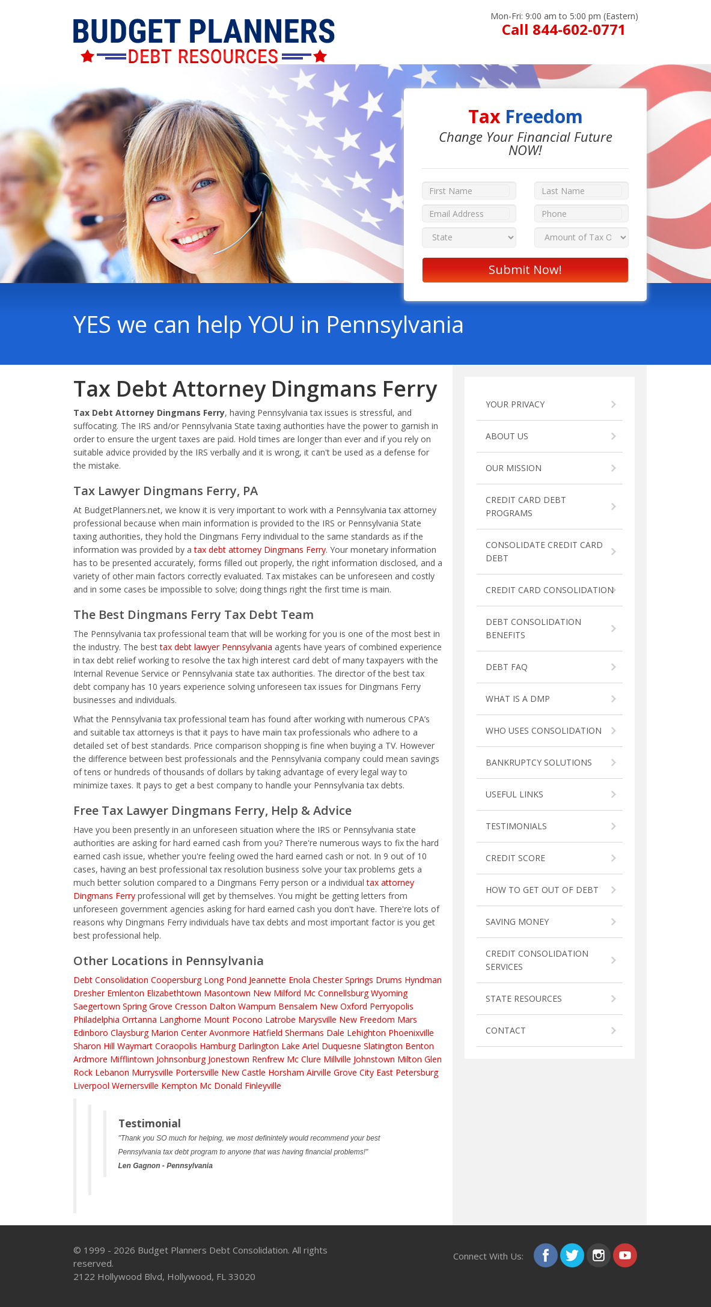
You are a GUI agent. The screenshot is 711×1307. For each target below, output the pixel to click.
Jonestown (228, 1059)
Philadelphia (96, 1019)
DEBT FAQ (507, 666)
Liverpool (91, 1085)
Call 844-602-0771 (564, 29)
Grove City (354, 1072)
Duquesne (341, 1046)
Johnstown (374, 1059)
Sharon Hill (94, 1046)
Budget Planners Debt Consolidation (213, 1250)
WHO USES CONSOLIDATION (544, 730)
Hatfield (267, 1032)
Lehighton (366, 1032)
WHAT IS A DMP (518, 698)
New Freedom (367, 1019)
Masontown (227, 993)
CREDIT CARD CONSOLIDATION (550, 590)
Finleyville (263, 1085)
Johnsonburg (181, 1059)
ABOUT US (507, 436)
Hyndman (423, 980)
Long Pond (225, 980)
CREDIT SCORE (515, 858)
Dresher (89, 993)
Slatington (383, 1046)
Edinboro (90, 1032)
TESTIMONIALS (516, 826)
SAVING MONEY (517, 921)
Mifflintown (132, 1059)
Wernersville (135, 1085)
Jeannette (267, 980)
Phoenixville (411, 1032)
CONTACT (506, 1030)
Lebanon (112, 1072)
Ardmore (90, 1059)
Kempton (179, 1085)
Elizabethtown (174, 993)
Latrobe (280, 1019)
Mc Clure (304, 1059)
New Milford (277, 993)
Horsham (286, 1072)
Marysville (317, 1019)
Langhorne (180, 1019)
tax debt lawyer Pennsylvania (216, 647)
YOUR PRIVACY (515, 404)
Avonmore (229, 1032)
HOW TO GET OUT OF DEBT (542, 889)
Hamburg (218, 1046)
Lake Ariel (300, 1046)
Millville (337, 1059)
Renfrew (268, 1059)
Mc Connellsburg (336, 993)
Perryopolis (391, 1006)
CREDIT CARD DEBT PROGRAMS (526, 506)
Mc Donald (221, 1085)
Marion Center (179, 1032)
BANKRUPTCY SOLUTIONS (539, 762)
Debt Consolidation (110, 980)
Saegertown (96, 1006)
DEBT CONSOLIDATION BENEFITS (533, 628)
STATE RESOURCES (524, 998)
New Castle (243, 1072)
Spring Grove (147, 1006)
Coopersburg (176, 980)
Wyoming (389, 993)
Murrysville (152, 1072)
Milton (409, 1059)
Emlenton (125, 993)
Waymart (135, 1046)
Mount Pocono (233, 1019)
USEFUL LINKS (514, 794)
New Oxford (343, 1006)
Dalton (222, 1006)
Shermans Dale (314, 1032)
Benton (419, 1046)
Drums (389, 980)
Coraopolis (176, 1046)
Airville (319, 1072)
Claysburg (129, 1032)
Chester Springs (343, 980)
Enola (299, 980)
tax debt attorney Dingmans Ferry (260, 549)
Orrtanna (139, 1019)
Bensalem (297, 1006)
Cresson (191, 1006)
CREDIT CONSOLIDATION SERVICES (537, 960)
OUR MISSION (514, 468)
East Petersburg (407, 1072)
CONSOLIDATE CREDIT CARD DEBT (544, 551)
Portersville (197, 1072)
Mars (407, 1019)
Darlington (258, 1046)
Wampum (257, 1006)
